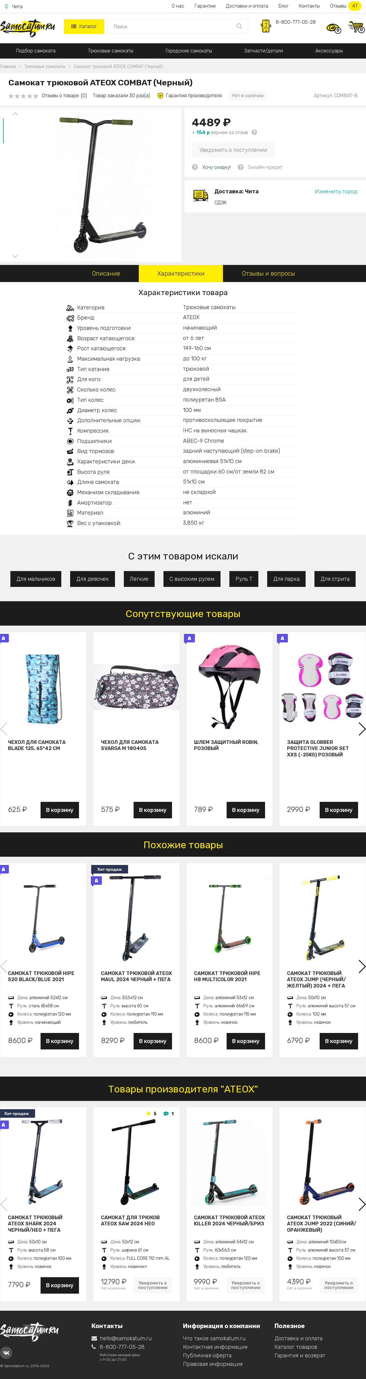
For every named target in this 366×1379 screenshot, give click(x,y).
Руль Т (243, 579)
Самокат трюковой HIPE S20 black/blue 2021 (41, 976)
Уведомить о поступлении (233, 150)
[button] (362, 729)
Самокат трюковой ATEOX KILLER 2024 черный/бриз (229, 1221)
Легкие (139, 579)
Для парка (286, 579)
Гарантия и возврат (299, 1355)
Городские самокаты (189, 51)
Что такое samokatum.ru (214, 1338)
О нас (178, 6)
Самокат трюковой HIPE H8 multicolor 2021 (227, 976)
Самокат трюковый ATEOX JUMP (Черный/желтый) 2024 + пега (316, 979)
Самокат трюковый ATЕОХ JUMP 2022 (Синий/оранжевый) (321, 1224)
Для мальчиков (35, 579)
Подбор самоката (36, 51)
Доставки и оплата (247, 6)
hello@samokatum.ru (122, 1338)
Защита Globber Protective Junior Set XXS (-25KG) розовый (318, 748)
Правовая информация (212, 1364)
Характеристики (181, 273)
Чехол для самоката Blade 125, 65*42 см (37, 745)
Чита (14, 7)
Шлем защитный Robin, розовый (226, 745)
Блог (283, 6)
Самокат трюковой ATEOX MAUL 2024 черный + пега (136, 976)
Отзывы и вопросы (268, 273)
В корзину (60, 810)
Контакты (309, 6)
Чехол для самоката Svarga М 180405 (130, 745)
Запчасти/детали (263, 51)
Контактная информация (215, 1347)
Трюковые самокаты (110, 51)
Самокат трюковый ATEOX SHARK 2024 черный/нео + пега (35, 1224)
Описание (106, 273)
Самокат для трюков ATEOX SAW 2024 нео (130, 1221)
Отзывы (345, 6)
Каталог (84, 26)
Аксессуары (329, 51)
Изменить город (336, 191)
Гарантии (205, 6)
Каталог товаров (295, 1347)
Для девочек (92, 579)
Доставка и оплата (298, 1338)
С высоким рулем (192, 579)
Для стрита (335, 579)
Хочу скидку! (216, 167)
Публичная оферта (207, 1355)
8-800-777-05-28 (296, 22)
